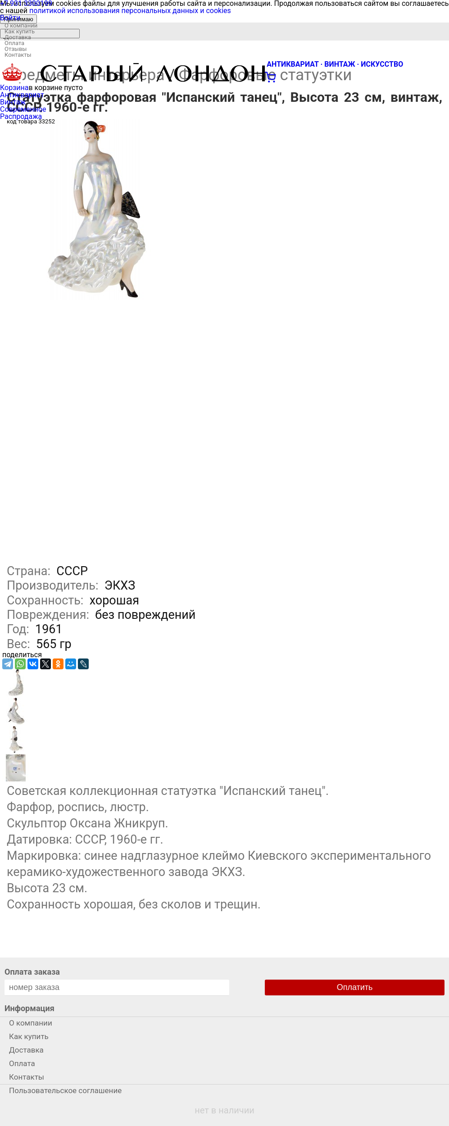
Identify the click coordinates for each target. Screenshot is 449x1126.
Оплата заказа (32, 971)
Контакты (18, 54)
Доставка (18, 37)
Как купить (20, 31)
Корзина (14, 87)
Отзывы (16, 48)
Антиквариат (22, 95)
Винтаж (13, 102)
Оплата (14, 43)
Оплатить (355, 987)
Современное (23, 109)
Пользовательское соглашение (65, 1090)
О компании (21, 25)
